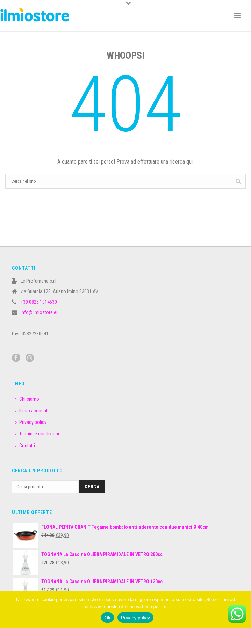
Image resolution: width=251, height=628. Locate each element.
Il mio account (31, 410)
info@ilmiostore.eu (40, 312)
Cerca (92, 486)
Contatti (25, 445)
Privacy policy (30, 422)
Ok (107, 617)
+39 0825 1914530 (39, 302)
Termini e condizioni (37, 433)
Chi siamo (27, 399)
